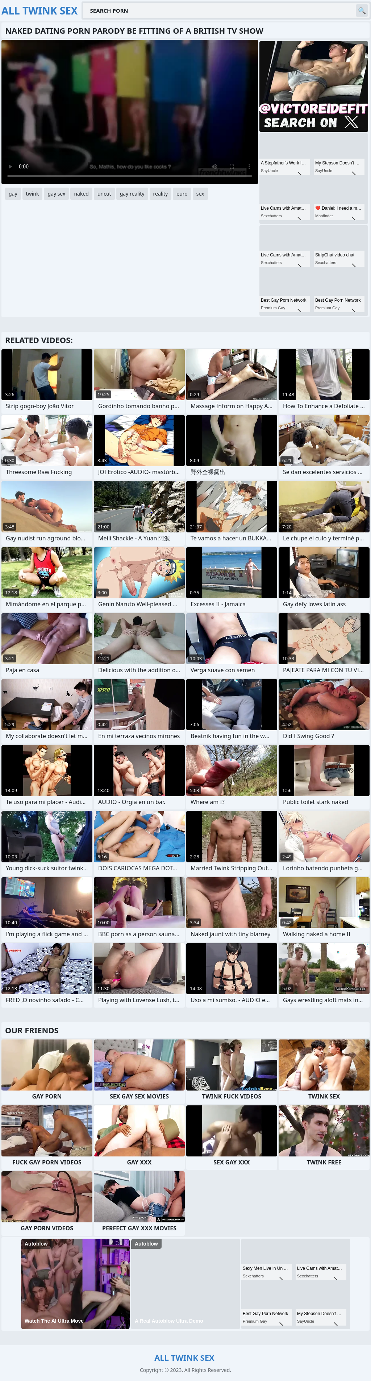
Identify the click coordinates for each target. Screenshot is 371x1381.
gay (13, 193)
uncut (104, 193)
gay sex (56, 193)
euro (182, 193)
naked (81, 193)
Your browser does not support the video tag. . (129, 112)
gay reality (132, 193)
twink (32, 193)
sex (200, 193)
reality (160, 193)
